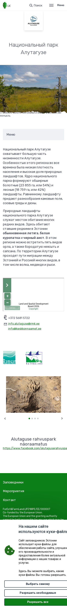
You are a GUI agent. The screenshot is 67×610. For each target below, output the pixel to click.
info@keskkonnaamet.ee (24, 328)
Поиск (38, 5)
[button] (29, 418)
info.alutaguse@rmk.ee (23, 323)
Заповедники (13, 482)
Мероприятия (13, 491)
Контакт (9, 500)
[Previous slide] (5, 418)
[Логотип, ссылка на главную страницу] (7, 5)
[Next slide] (62, 418)
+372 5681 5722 (19, 318)
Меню (56, 5)
